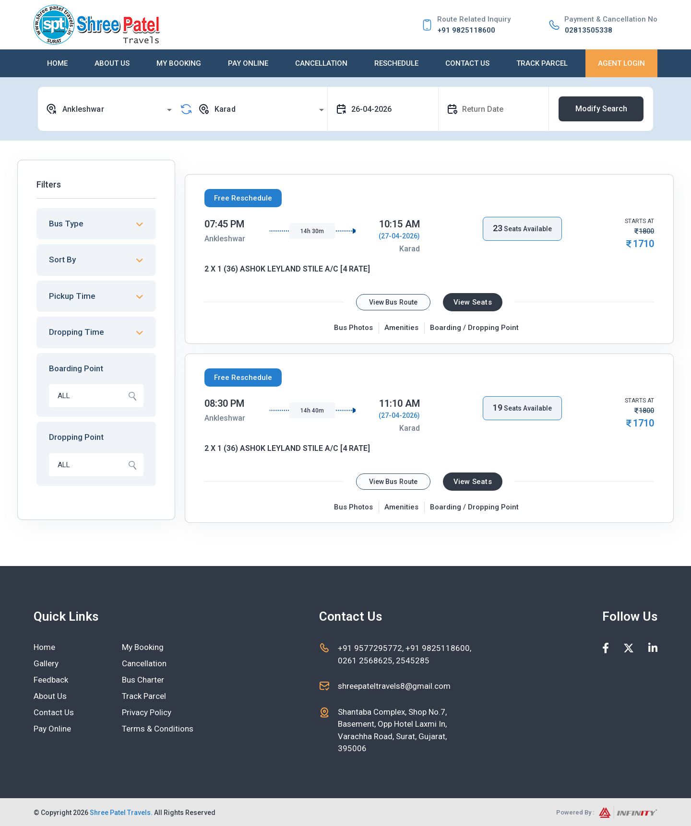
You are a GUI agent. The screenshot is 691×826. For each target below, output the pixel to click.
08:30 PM (224, 403)
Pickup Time (72, 296)
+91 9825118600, (438, 648)
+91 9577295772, (371, 648)
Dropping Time (76, 332)
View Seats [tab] (472, 302)
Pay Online (248, 63)
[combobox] (110, 108)
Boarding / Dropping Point (474, 327)
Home (57, 63)
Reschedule (396, 63)
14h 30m (312, 231)
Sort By (62, 259)
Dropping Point (76, 437)
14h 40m (312, 410)
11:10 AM (399, 403)
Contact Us (467, 63)
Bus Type (66, 223)
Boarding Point (76, 368)
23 (497, 228)
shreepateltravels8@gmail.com (394, 686)
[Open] (169, 110)
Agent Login (621, 63)
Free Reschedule (243, 198)
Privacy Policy (146, 712)
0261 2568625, (366, 660)
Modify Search (601, 108)
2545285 (411, 660)
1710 (643, 243)
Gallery (46, 663)
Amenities (401, 327)
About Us (112, 63)
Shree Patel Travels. (121, 812)
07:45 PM (224, 224)
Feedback (51, 679)
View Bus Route (393, 302)
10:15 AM (399, 224)
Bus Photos (353, 327)
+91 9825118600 (466, 30)
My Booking (178, 63)
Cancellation (321, 63)
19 (497, 407)
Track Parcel (542, 63)
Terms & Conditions (157, 728)
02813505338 (588, 30)
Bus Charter (143, 679)
